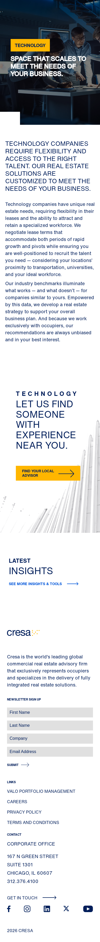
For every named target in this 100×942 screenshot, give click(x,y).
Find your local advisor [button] (38, 473)
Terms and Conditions (33, 822)
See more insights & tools (36, 583)
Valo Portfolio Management (41, 791)
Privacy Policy (24, 812)
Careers (17, 802)
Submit (12, 765)
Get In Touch (32, 898)
